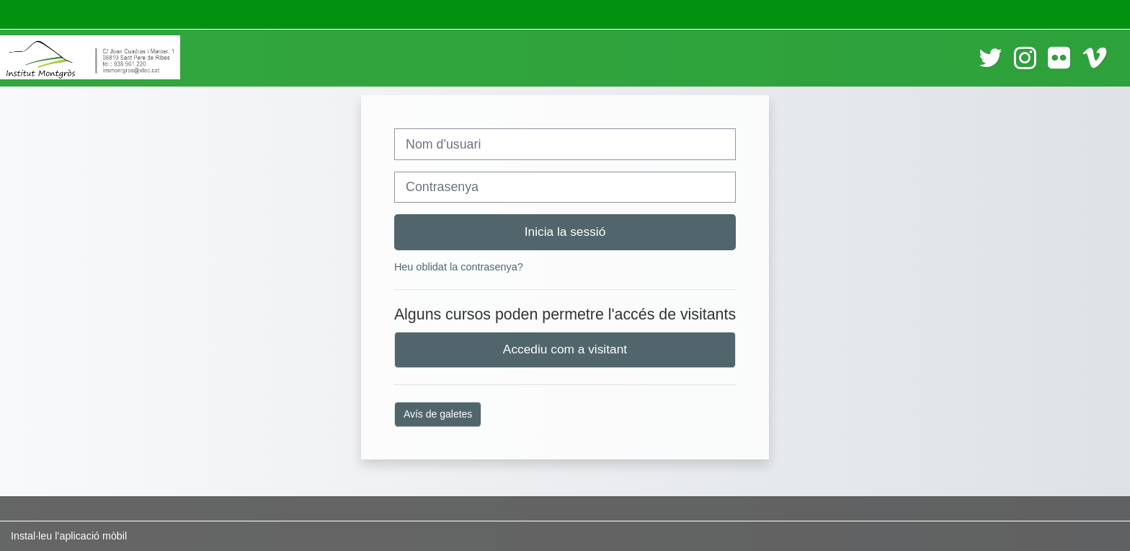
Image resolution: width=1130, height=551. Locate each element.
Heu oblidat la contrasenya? (458, 267)
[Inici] (90, 57)
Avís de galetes (438, 414)
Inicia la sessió (565, 231)
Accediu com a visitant (565, 349)
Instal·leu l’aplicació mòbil (69, 536)
